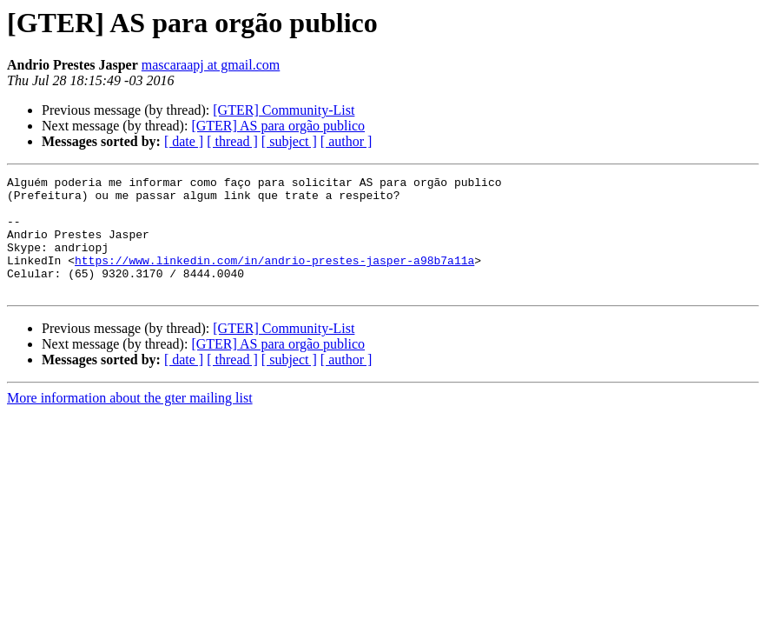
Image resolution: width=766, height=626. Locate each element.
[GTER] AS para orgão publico (278, 125)
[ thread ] (232, 141)
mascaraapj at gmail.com (211, 64)
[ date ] (183, 141)
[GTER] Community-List (283, 110)
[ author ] (346, 141)
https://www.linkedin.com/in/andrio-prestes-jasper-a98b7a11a (274, 278)
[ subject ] (289, 141)
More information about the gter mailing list (130, 421)
